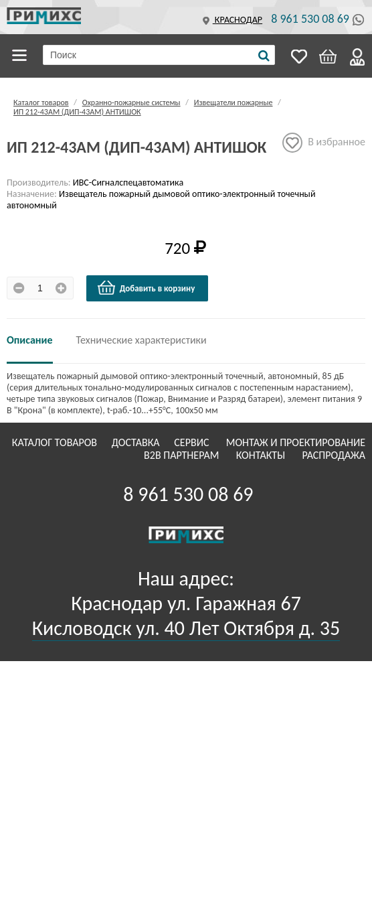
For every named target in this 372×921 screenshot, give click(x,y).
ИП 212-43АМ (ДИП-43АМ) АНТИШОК (77, 112)
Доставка (137, 442)
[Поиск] (264, 55)
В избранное (323, 143)
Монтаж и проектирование (295, 442)
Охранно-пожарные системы (131, 102)
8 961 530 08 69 (310, 18)
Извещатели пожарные (233, 102)
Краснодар (230, 19)
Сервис (192, 442)
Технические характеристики (141, 340)
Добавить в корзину (145, 288)
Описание (30, 340)
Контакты (262, 455)
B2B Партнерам (182, 455)
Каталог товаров (21, 56)
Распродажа (333, 455)
